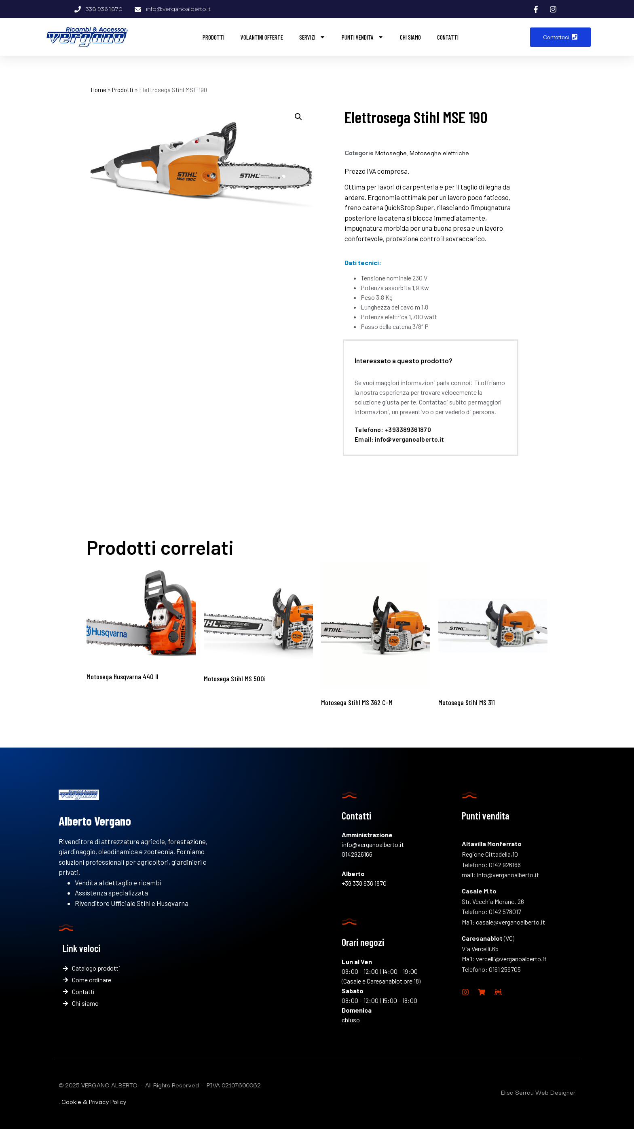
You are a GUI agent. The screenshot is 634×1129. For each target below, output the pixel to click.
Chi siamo (410, 37)
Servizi (312, 37)
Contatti (448, 37)
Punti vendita (363, 37)
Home (98, 89)
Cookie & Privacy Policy (93, 1101)
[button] (298, 117)
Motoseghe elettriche (439, 152)
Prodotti (213, 37)
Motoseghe (391, 152)
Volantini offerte (262, 37)
